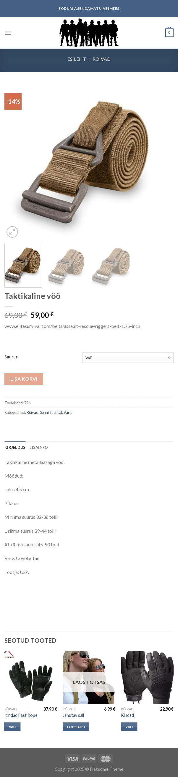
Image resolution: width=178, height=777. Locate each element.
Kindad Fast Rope (21, 715)
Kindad (127, 715)
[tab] (14, 447)
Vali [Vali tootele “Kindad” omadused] (129, 727)
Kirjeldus (14, 447)
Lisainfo (39, 447)
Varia (68, 412)
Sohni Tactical (51, 412)
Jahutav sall (73, 715)
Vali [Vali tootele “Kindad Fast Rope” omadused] (12, 727)
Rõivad (102, 59)
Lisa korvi (23, 379)
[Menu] (8, 32)
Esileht (76, 59)
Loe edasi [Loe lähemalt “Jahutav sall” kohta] (76, 727)
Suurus (11, 357)
